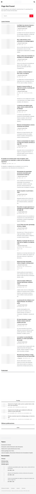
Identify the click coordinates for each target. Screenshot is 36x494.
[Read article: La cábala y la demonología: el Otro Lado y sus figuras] (8, 76)
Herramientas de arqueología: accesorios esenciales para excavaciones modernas (24, 173)
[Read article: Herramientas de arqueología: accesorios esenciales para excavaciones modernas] (8, 176)
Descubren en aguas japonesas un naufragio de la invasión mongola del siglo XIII (25, 208)
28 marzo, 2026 (26, 358)
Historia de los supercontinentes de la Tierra (10, 448)
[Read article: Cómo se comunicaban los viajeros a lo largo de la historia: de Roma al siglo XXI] (8, 145)
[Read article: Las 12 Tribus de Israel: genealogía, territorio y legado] (8, 229)
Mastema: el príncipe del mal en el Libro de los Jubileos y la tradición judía (25, 242)
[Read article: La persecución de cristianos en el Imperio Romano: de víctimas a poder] (8, 304)
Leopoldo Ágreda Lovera (22, 211)
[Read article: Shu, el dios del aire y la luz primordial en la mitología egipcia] (8, 44)
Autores (18, 488)
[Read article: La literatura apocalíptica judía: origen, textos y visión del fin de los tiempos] (8, 110)
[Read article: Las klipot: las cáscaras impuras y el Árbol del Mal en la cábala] (8, 29)
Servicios (23, 488)
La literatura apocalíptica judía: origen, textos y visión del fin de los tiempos (25, 107)
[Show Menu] (1, 2)
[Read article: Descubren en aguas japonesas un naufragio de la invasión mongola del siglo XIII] (8, 211)
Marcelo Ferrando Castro (22, 28)
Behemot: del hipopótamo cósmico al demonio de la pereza (20, 473)
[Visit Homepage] (17, 2)
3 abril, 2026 (20, 112)
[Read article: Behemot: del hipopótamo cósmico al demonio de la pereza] (8, 129)
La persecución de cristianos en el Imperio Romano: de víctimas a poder (25, 301)
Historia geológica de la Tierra (7, 450)
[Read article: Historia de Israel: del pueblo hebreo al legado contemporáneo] (8, 266)
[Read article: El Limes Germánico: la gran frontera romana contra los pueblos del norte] (8, 323)
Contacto (13, 488)
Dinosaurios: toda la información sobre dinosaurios (12, 446)
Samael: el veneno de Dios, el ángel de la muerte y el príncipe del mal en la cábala (25, 88)
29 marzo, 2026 (20, 287)
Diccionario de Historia (6, 444)
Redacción (4, 163)
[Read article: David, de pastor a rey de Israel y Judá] (8, 195)
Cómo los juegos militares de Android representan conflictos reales (25, 282)
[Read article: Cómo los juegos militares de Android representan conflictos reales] (8, 285)
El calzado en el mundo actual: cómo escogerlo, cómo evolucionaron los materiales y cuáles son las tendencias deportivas (15, 160)
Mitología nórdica (5, 462)
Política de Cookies (5, 488)
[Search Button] (34, 2)
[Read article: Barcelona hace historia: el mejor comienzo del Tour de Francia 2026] (8, 359)
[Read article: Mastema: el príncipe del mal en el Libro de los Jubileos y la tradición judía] (8, 245)
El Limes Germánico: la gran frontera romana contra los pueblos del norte (24, 321)
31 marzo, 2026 (20, 213)
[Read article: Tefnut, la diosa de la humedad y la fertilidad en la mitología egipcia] (8, 60)
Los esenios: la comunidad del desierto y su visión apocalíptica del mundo (25, 338)
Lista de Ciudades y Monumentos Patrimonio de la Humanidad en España (17, 452)
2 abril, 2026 (20, 147)
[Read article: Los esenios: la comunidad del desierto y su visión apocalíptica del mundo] (8, 341)
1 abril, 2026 (20, 195)
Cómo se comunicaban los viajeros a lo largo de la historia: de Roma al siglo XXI (26, 142)
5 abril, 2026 (20, 30)
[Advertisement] (18, 386)
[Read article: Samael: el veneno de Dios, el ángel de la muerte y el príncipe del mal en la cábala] (8, 91)
